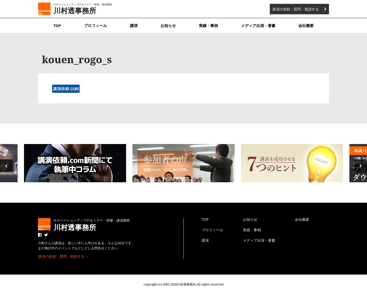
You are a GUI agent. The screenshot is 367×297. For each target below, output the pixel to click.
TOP (57, 25)
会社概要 (306, 25)
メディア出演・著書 (258, 25)
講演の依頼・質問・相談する (295, 9)
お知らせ (168, 25)
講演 (134, 25)
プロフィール (95, 25)
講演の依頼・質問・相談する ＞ (63, 256)
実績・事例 (208, 25)
